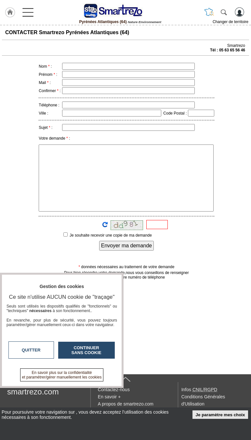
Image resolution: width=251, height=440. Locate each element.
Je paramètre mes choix (220, 414)
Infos (199, 389)
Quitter (31, 350)
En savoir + (109, 396)
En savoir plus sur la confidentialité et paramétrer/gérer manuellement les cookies (62, 374)
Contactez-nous (114, 389)
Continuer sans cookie (86, 350)
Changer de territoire (230, 22)
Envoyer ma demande (126, 245)
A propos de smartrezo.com (125, 403)
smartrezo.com (33, 391)
